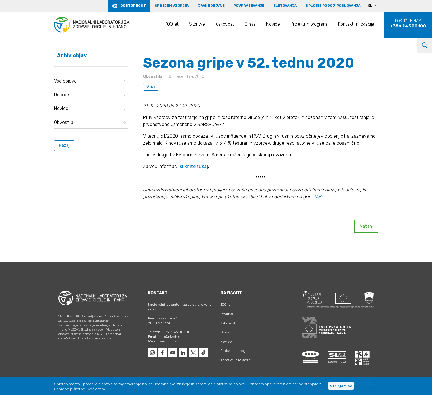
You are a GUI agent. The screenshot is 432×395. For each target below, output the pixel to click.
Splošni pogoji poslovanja (333, 6)
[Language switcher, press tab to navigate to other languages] (374, 6)
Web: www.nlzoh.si (163, 341)
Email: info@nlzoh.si (164, 337)
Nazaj (64, 145)
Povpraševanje (249, 6)
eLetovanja (285, 6)
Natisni (366, 226)
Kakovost (224, 24)
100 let (172, 24)
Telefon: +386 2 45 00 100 (169, 332)
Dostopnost (133, 6)
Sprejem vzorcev (172, 6)
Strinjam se (341, 386)
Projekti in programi (309, 24)
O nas (250, 24)
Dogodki (90, 94)
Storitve (197, 24)
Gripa (150, 86)
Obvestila (90, 122)
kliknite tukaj (194, 166)
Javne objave (211, 6)
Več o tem (96, 389)
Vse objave (90, 81)
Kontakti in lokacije (356, 24)
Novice (273, 24)
